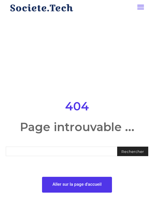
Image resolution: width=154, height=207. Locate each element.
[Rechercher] (132, 151)
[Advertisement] (77, 56)
